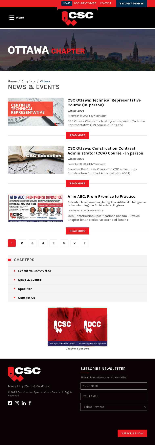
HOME (66, 3)
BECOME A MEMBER (131, 3)
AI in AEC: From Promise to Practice (101, 196)
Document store (85, 3)
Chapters (28, 81)
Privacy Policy (15, 386)
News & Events (29, 280)
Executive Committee (34, 271)
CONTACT (105, 3)
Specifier (25, 289)
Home (12, 81)
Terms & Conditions (37, 386)
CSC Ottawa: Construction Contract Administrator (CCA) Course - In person (105, 151)
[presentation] (111, 422)
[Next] (85, 243)
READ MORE (77, 135)
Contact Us (26, 298)
